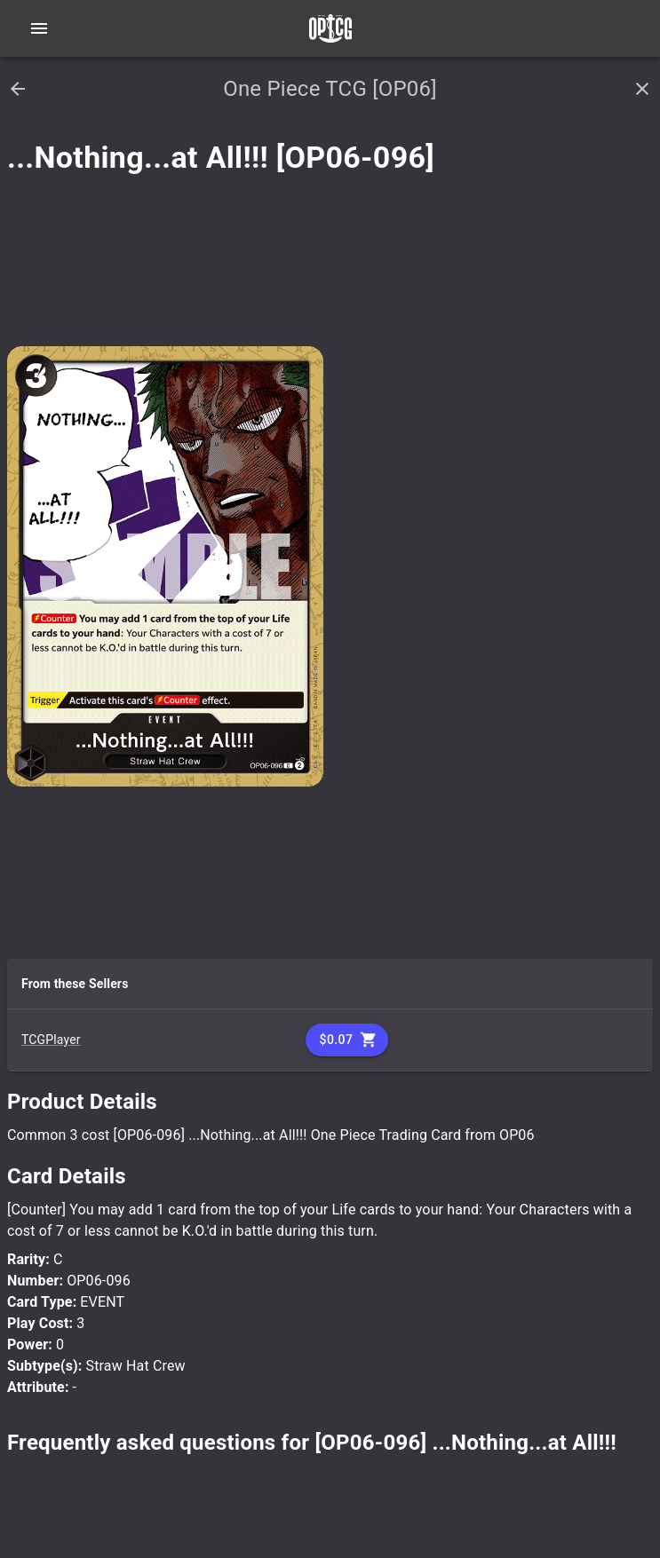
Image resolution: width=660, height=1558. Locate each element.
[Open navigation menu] (39, 28)
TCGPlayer (51, 1039)
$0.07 (347, 1040)
